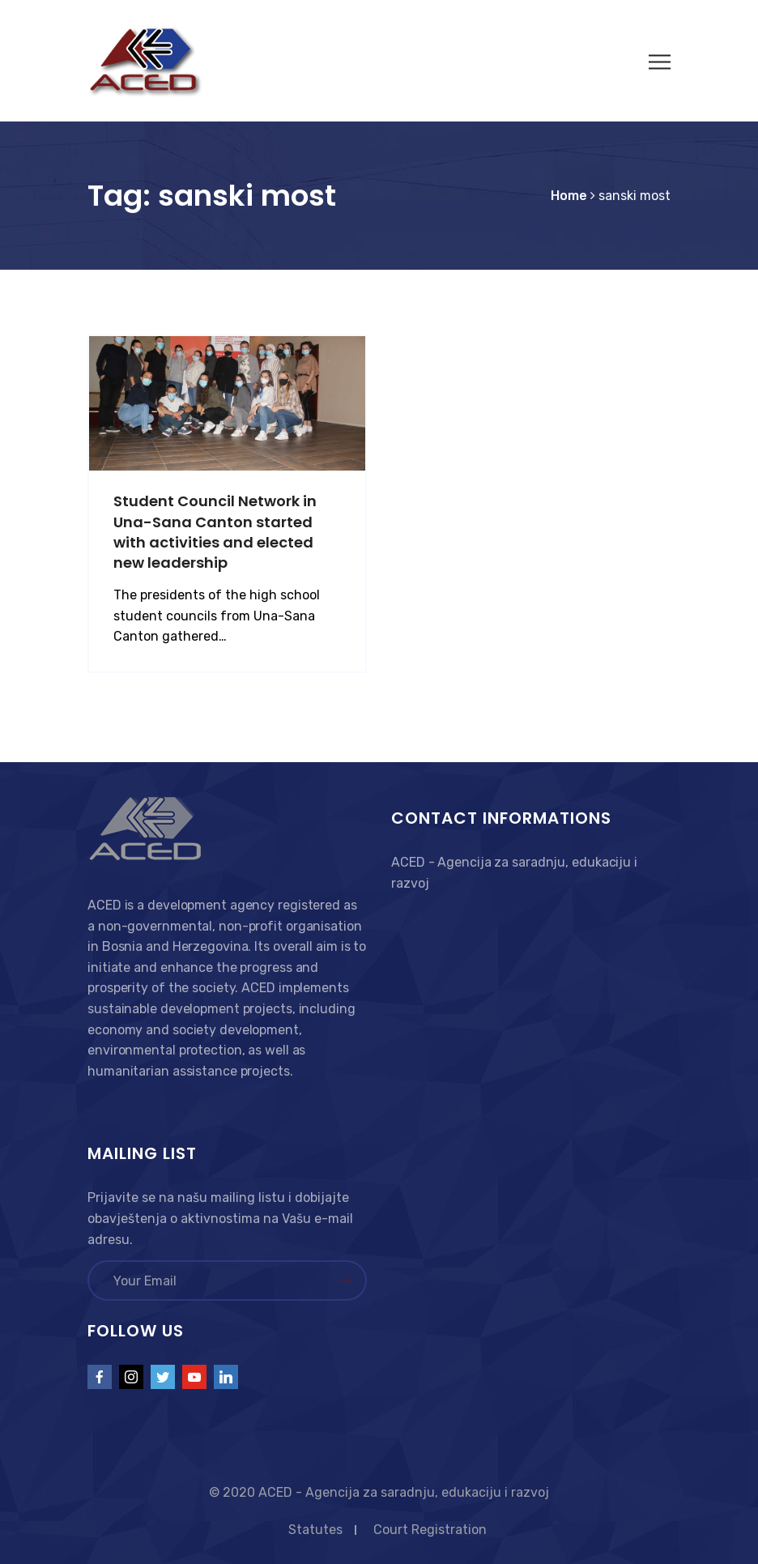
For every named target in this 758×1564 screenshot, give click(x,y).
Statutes (315, 1529)
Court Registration (430, 1529)
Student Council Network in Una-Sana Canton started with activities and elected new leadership (215, 532)
